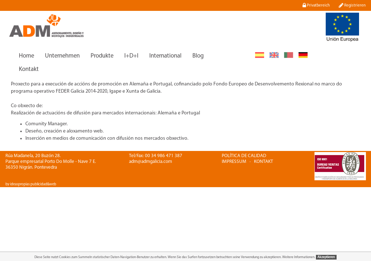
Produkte (102, 56)
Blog (198, 56)
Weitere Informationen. (299, 257)
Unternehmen (62, 56)
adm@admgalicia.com (150, 161)
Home (26, 56)
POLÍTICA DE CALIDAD (244, 155)
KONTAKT (263, 161)
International (165, 56)
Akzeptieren (326, 257)
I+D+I (131, 56)
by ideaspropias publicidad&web (30, 184)
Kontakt (29, 69)
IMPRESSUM (234, 161)
